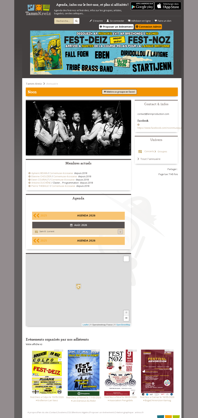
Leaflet (86, 325)
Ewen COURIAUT (40, 179)
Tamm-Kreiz (34, 83)
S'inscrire (96, 20)
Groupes (162, 151)
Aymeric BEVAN (39, 173)
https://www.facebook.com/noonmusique (159, 127)
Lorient (50, 231)
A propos (32, 412)
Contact (53, 412)
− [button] (126, 318)
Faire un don (163, 20)
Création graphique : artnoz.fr (129, 412)
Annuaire (52, 83)
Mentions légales (80, 412)
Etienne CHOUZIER (41, 176)
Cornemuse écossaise (61, 173)
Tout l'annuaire (148, 159)
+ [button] (126, 313)
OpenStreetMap (123, 325)
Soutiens (62, 412)
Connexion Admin (148, 26)
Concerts (149, 151)
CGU (69, 412)
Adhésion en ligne (139, 20)
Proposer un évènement (116, 26)
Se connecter (115, 20)
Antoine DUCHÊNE (41, 182)
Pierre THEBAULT (40, 186)
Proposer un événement (101, 412)
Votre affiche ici (34, 344)
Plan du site (43, 412)
